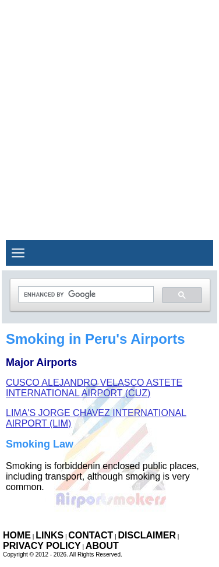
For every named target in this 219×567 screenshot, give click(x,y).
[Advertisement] (110, 109)
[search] (85, 295)
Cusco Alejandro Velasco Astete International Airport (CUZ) (94, 388)
